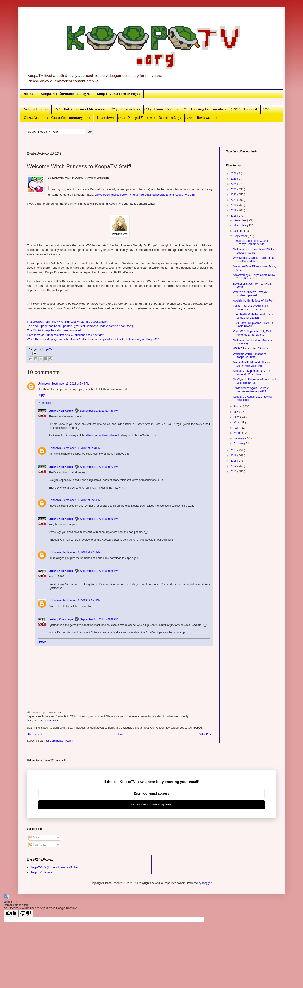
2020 (234, 205)
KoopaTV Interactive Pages (118, 94)
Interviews (105, 118)
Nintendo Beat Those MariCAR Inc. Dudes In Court (254, 251)
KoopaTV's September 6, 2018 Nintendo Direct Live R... (251, 372)
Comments (37, 844)
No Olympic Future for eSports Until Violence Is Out (254, 381)
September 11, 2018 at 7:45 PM (70, 383)
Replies (46, 403)
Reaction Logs (170, 118)
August (238, 406)
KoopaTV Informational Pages (65, 94)
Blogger (206, 883)
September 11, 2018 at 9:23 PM (99, 466)
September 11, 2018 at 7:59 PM (99, 410)
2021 (234, 200)
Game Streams (166, 109)
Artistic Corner (36, 109)
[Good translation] (11, 913)
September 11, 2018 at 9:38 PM (99, 570)
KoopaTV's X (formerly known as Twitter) (54, 867)
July (236, 411)
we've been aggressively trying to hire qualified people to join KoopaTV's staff (145, 194)
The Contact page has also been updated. (54, 330)
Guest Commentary (67, 118)
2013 (234, 471)
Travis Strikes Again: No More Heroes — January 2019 (251, 390)
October (239, 231)
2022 (234, 194)
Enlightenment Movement (85, 109)
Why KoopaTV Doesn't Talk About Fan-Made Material (253, 259)
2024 (234, 183)
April (237, 427)
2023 (234, 189)
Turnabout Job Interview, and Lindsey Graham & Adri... (250, 242)
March (238, 433)
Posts (34, 837)
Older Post (205, 734)
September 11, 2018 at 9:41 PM (81, 600)
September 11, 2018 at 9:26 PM (81, 500)
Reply (41, 395)
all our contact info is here (101, 435)
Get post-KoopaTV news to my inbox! (151, 804)
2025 (234, 178)
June (237, 417)
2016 (234, 455)
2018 (234, 215)
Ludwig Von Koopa (61, 410)
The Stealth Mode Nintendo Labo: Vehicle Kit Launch (253, 316)
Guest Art (31, 118)
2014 (234, 466)
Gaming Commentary (209, 109)
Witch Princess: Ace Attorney (250, 348)
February (239, 438)
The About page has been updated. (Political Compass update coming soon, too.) (80, 326)
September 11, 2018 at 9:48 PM (99, 619)
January (239, 443)
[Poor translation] (25, 913)
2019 (234, 210)
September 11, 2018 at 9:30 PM (99, 518)
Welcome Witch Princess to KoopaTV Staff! (249, 355)
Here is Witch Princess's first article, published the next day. (66, 335)
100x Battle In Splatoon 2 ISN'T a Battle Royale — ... (253, 324)
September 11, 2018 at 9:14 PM (81, 448)
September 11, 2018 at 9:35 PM (81, 552)
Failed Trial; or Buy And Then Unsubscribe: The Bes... (250, 307)
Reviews (203, 118)
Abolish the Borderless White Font (253, 300)
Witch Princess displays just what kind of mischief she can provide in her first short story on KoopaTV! (93, 339)
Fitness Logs (130, 109)
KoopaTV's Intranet (41, 872)
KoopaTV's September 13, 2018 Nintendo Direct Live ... (252, 333)
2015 (234, 460)
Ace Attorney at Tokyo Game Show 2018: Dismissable (254, 276)
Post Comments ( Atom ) (58, 740)
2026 (234, 173)
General (250, 109)
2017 (234, 450)
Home (29, 94)
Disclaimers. (50, 720)
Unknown (44, 383)
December (240, 220)
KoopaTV (135, 118)
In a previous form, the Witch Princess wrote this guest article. (67, 321)
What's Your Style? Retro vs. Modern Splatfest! (250, 293)
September (241, 236)
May (237, 422)
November (240, 225)
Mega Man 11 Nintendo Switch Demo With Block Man (251, 364)
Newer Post (35, 734)
